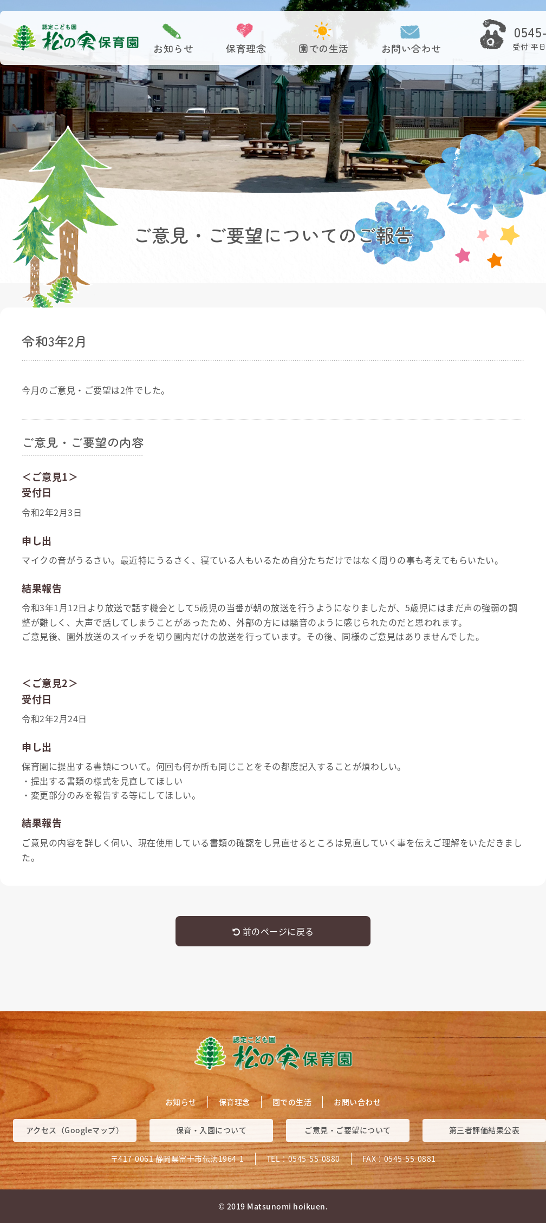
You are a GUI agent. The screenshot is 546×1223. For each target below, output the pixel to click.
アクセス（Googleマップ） (75, 1129)
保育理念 (246, 48)
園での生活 (323, 48)
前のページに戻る (273, 931)
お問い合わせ (411, 48)
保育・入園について (211, 1129)
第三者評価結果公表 (484, 1129)
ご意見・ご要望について (347, 1129)
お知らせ (173, 48)
